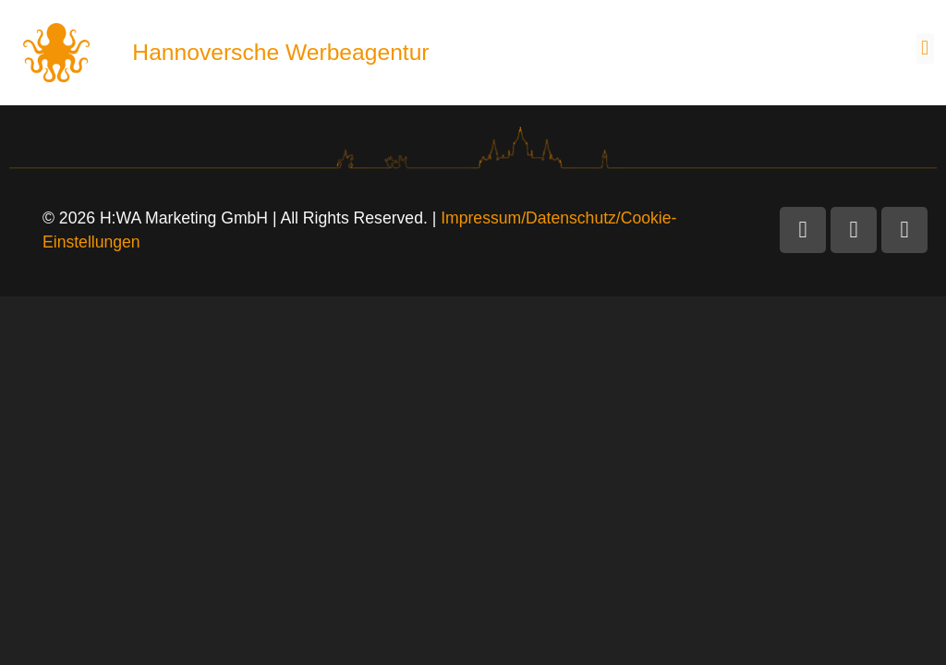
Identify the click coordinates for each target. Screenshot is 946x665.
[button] (925, 48)
